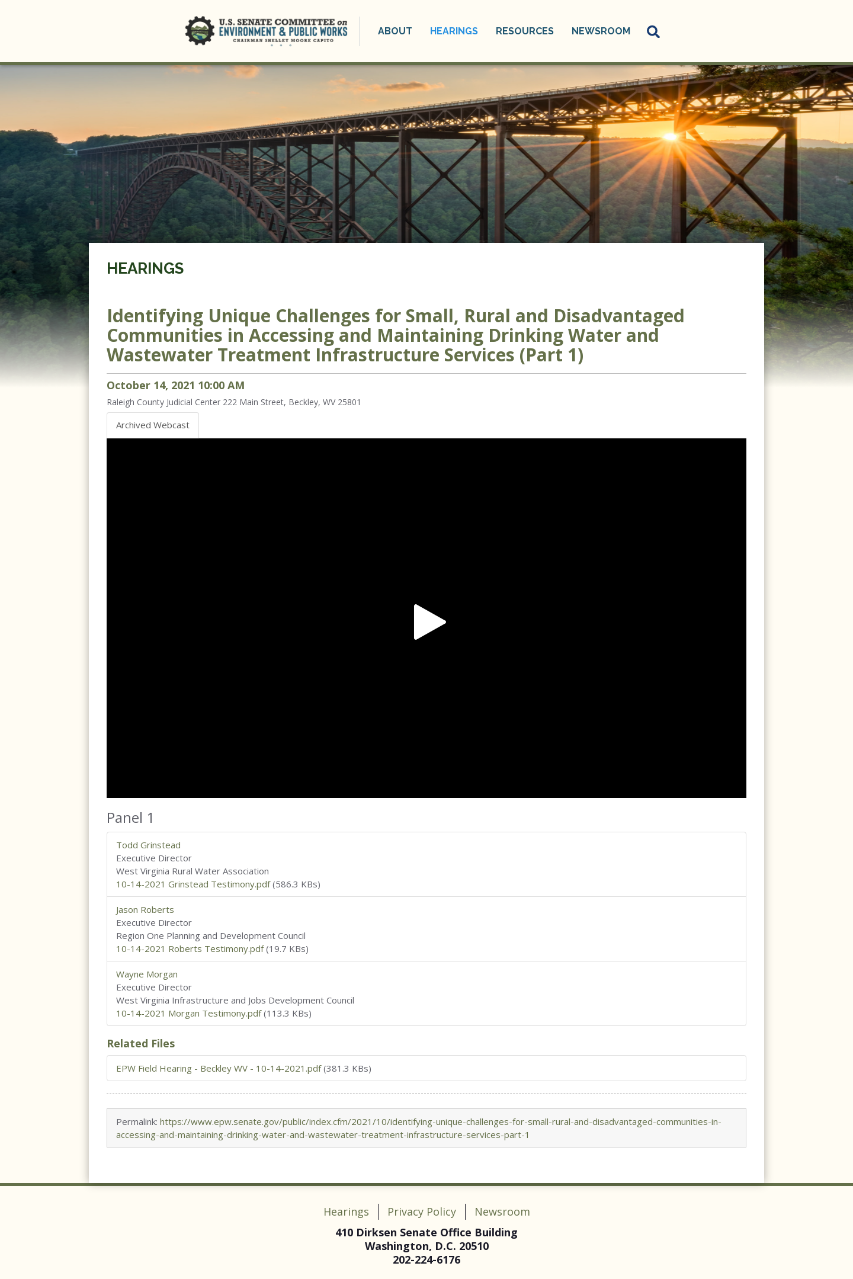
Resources (525, 31)
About (395, 31)
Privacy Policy (421, 1211)
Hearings (454, 31)
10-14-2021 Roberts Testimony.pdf (190, 948)
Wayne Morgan (147, 974)
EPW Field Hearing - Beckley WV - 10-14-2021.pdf (218, 1068)
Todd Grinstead (148, 845)
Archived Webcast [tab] (153, 425)
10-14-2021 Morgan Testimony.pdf (188, 1013)
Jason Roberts (145, 909)
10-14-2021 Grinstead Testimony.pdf (193, 884)
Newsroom (601, 31)
